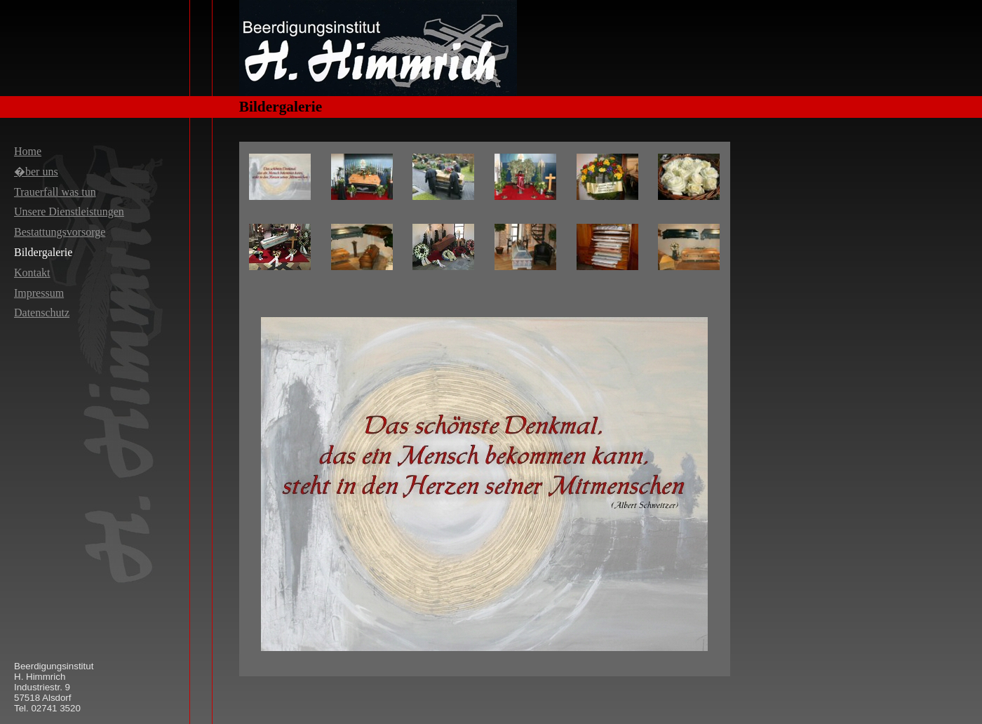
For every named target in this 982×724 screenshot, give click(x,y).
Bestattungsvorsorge (59, 232)
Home (27, 151)
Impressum (39, 293)
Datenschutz (41, 313)
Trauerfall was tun (55, 192)
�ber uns (36, 171)
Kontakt (32, 273)
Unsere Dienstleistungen (69, 211)
